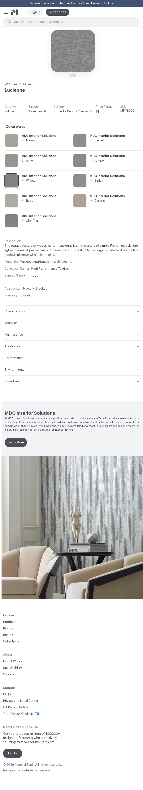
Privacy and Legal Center (20, 700)
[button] (6, 12)
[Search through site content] (73, 22)
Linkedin (45, 770)
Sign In (36, 12)
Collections (11, 641)
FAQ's (7, 694)
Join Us (13, 753)
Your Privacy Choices (21, 714)
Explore (108, 3)
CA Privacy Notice (15, 707)
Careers (8, 674)
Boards (8, 635)
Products (9, 622)
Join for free (57, 12)
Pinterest (28, 770)
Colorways (15, 127)
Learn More (16, 442)
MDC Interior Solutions (18, 84)
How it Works (12, 661)
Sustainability (12, 667)
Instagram (10, 770)
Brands (8, 628)
